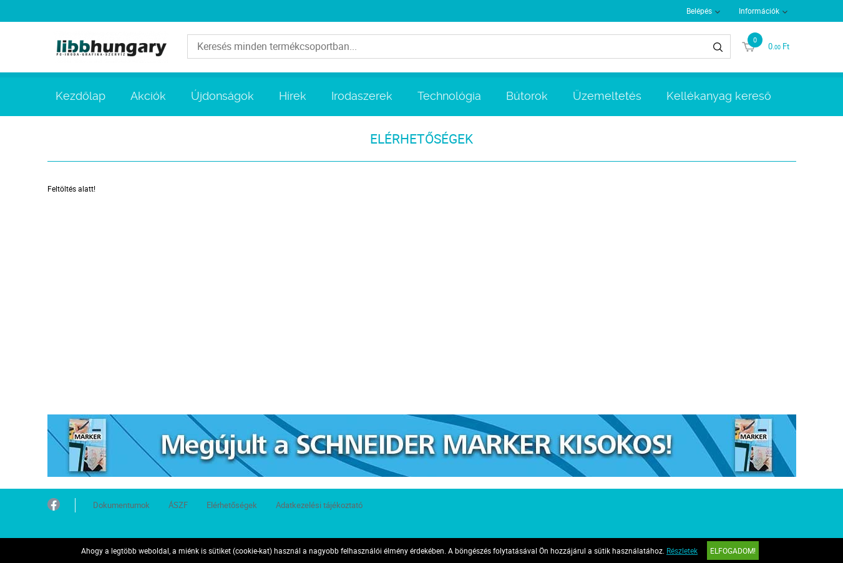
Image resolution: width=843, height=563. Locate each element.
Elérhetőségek (232, 505)
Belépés (699, 11)
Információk (759, 11)
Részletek (682, 551)
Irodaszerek (361, 95)
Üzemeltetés (607, 95)
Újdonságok (222, 95)
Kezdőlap (80, 95)
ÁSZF (178, 505)
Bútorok (527, 95)
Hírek (292, 95)
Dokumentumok (121, 505)
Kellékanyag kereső (718, 95)
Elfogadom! (733, 551)
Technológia (449, 95)
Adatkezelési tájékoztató (319, 505)
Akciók (148, 95)
